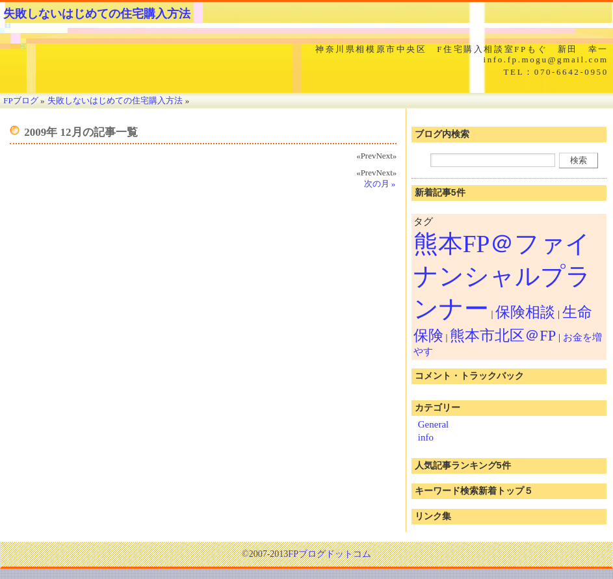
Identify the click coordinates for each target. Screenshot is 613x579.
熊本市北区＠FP (503, 336)
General (433, 424)
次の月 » (380, 183)
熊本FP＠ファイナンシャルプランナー (502, 276)
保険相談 (525, 312)
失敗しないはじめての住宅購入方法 (96, 13)
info (426, 437)
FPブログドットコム (329, 554)
